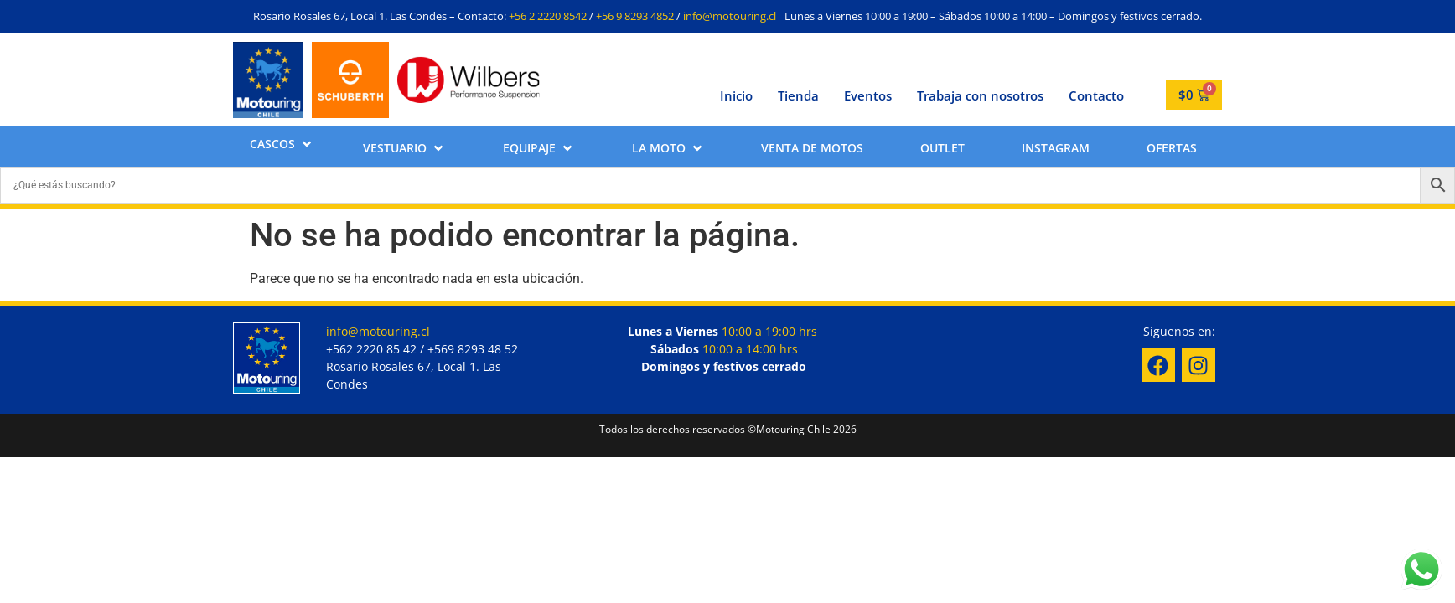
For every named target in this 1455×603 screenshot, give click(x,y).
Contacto (1096, 95)
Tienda (798, 95)
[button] (282, 143)
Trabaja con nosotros (980, 95)
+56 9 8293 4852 (635, 15)
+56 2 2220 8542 (548, 15)
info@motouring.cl (729, 15)
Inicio (736, 95)
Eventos (868, 95)
